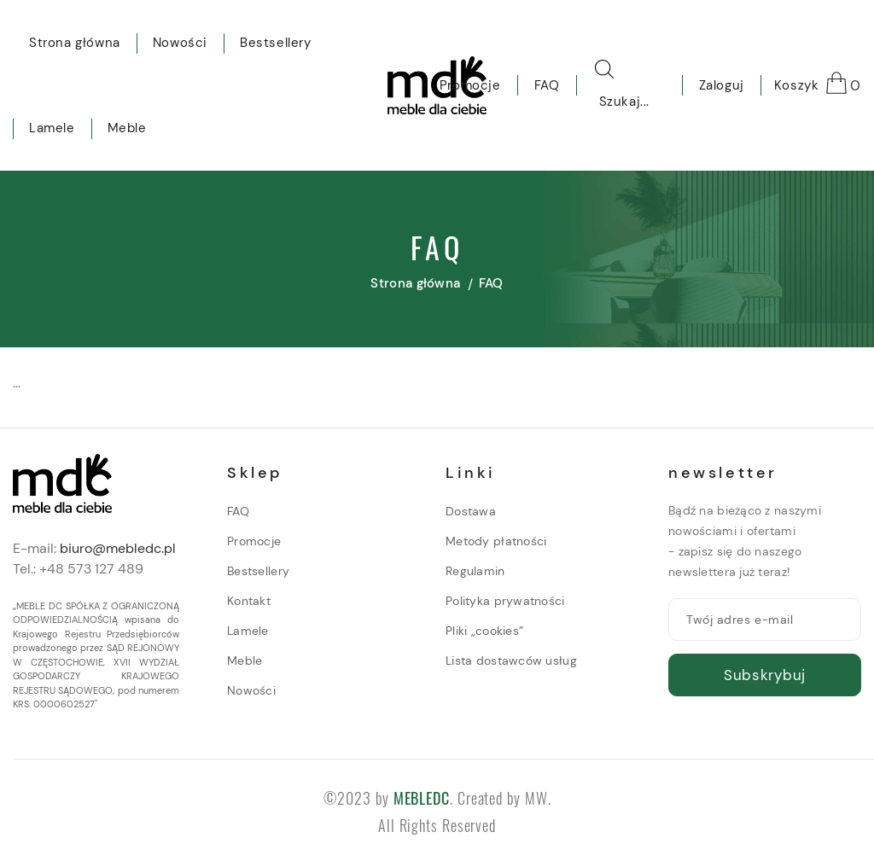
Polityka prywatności (505, 600)
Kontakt (249, 600)
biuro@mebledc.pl (118, 548)
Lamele (248, 630)
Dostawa (471, 511)
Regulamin (475, 571)
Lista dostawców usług (511, 660)
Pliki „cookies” (484, 630)
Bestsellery (258, 571)
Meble (244, 660)
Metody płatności (496, 541)
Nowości (251, 690)
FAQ (238, 511)
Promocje (254, 541)
